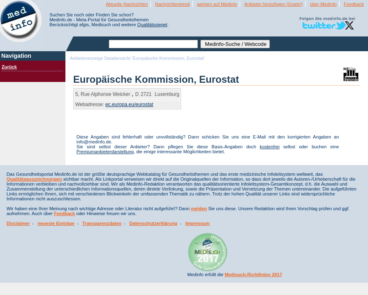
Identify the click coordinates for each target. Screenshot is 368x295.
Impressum (197, 223)
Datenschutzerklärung (153, 223)
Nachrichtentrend (172, 4)
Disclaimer (18, 223)
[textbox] (153, 44)
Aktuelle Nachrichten (127, 4)
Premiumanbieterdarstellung (105, 151)
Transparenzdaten (101, 223)
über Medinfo (323, 4)
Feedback (354, 4)
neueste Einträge (56, 223)
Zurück (9, 66)
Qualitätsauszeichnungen (34, 179)
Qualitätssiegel (152, 24)
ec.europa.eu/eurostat (129, 104)
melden (199, 208)
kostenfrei (270, 146)
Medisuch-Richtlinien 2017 (253, 274)
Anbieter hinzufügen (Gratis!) (274, 4)
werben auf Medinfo (217, 4)
